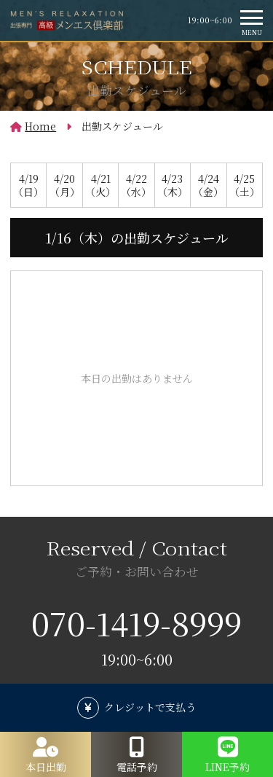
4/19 (28, 185)
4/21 (100, 185)
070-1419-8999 (136, 622)
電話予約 (136, 767)
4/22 (136, 185)
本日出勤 (45, 767)
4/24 (208, 185)
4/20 (64, 185)
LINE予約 (227, 767)
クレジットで (150, 707)
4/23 (172, 185)
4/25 (244, 185)
